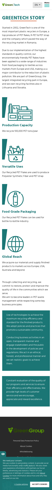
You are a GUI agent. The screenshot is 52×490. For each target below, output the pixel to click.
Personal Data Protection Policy (26, 440)
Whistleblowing (26, 451)
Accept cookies (39, 484)
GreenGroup (34, 77)
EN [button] (36, 5)
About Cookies (26, 446)
